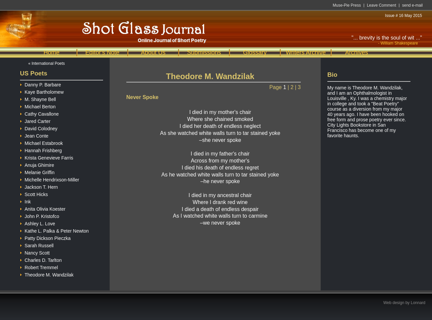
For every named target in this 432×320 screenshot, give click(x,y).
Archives (356, 52)
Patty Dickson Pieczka (45, 237)
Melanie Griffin (37, 171)
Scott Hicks (34, 193)
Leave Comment (381, 5)
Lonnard (418, 302)
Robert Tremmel (39, 266)
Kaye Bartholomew (42, 91)
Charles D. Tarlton (41, 259)
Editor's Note (102, 52)
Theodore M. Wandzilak (46, 273)
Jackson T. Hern (39, 186)
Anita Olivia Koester (42, 208)
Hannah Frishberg (41, 149)
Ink (25, 200)
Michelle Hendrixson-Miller (49, 178)
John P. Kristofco (39, 215)
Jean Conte (34, 135)
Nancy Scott (35, 252)
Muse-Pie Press (347, 5)
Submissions (204, 52)
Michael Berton (37, 105)
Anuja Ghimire (37, 164)
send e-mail (412, 5)
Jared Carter (35, 120)
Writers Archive (306, 52)
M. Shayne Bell (38, 98)
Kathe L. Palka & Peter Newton (54, 230)
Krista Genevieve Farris (46, 157)
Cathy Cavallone (39, 113)
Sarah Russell (37, 244)
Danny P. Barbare (40, 83)
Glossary (255, 52)
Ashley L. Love (37, 222)
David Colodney (38, 127)
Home (51, 52)
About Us (153, 52)
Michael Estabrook (41, 142)
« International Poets (46, 63)
